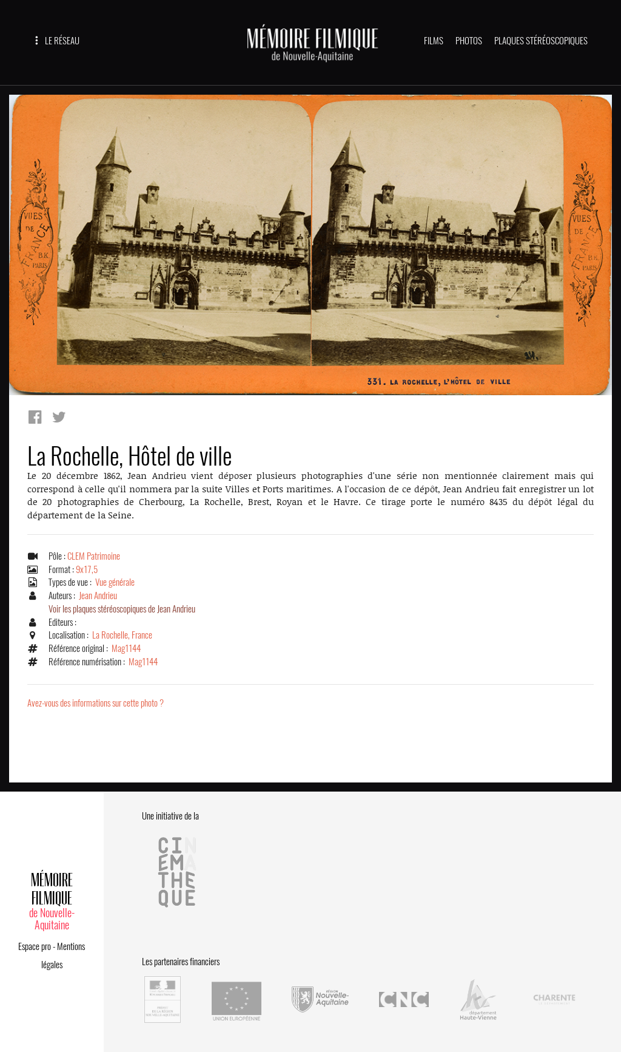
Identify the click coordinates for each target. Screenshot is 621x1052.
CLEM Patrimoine (93, 556)
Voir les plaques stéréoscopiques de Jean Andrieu (122, 609)
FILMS (433, 41)
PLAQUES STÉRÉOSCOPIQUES (541, 41)
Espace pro (34, 946)
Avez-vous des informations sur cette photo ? (95, 703)
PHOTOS (468, 41)
